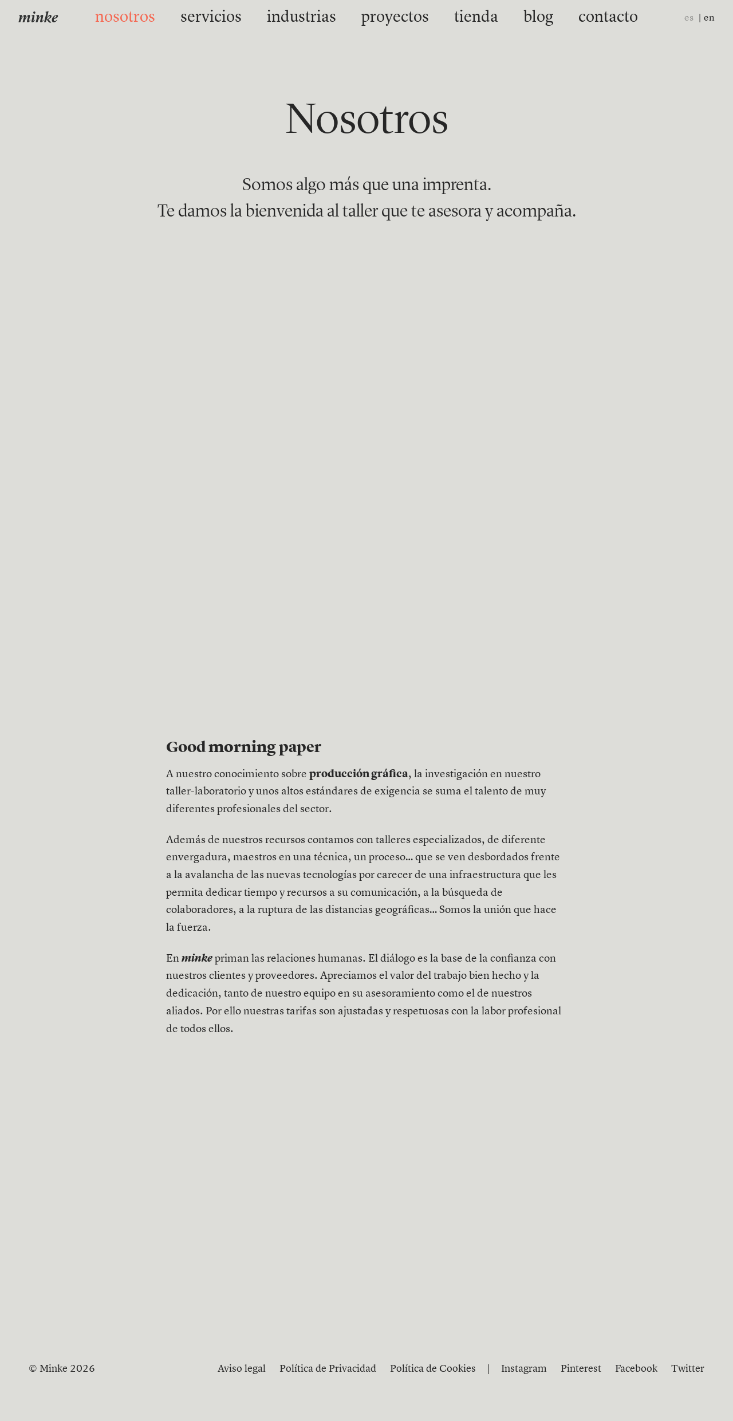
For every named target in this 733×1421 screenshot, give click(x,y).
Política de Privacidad (327, 1369)
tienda (447, 18)
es (688, 18)
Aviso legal (242, 1369)
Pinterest (581, 1369)
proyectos (386, 18)
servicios (249, 18)
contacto (550, 18)
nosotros (184, 18)
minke (38, 18)
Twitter (687, 1369)
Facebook (636, 1369)
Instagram (524, 1369)
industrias (316, 18)
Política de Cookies (433, 1369)
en (709, 18)
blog (496, 18)
